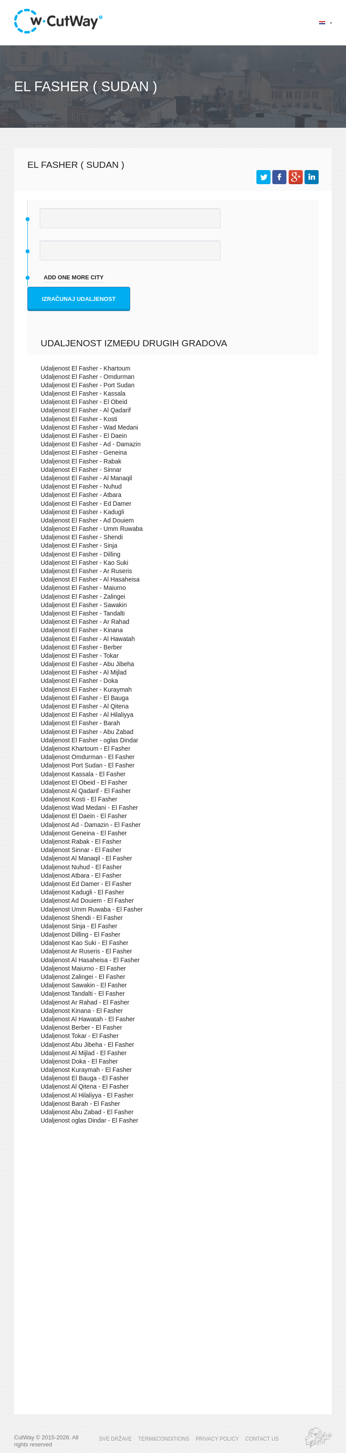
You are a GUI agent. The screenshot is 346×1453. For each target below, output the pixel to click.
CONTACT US (257, 1439)
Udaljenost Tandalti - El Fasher (80, 993)
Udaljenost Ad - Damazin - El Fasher (87, 825)
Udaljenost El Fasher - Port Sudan (84, 385)
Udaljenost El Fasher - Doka (77, 681)
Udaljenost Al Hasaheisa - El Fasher (86, 960)
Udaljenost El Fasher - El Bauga (81, 698)
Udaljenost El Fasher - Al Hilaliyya (84, 715)
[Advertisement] (173, 1207)
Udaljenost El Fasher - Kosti (76, 419)
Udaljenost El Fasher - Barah (77, 723)
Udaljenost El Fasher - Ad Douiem (84, 520)
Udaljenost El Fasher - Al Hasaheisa (86, 579)
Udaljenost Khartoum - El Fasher (82, 748)
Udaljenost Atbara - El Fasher (78, 875)
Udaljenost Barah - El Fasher (77, 1104)
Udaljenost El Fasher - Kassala (80, 393)
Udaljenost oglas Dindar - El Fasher (86, 1120)
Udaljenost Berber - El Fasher (78, 1027)
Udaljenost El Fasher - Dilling (78, 554)
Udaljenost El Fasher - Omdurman (84, 377)
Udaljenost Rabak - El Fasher (78, 841)
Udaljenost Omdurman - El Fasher (84, 757)
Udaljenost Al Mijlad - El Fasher (80, 1053)
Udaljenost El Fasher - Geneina (80, 452)
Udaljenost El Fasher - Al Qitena (81, 706)
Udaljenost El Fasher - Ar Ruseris (83, 571)
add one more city (74, 277)
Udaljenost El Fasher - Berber (78, 647)
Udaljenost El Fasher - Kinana (79, 630)
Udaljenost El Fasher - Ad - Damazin (87, 444)
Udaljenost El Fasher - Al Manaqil (83, 478)
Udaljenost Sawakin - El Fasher (80, 985)
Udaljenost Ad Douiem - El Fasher (84, 900)
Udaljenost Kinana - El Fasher (79, 1011)
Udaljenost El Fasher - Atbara (78, 495)
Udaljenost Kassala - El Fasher (80, 774)
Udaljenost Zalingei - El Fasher (80, 977)
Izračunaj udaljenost (79, 299)
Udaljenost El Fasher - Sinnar (78, 470)
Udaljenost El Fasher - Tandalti (80, 613)
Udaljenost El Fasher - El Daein (80, 436)
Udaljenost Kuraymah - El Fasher (83, 1070)
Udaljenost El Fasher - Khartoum (82, 368)
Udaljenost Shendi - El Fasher (79, 918)
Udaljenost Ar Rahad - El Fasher (82, 1002)
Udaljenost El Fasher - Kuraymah (83, 689)
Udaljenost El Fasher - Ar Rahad (82, 622)
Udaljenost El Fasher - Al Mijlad (80, 672)
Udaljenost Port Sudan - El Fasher (84, 765)
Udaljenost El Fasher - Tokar (77, 655)
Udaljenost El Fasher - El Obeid (81, 402)
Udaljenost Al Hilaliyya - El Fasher (84, 1095)
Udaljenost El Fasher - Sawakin (80, 605)
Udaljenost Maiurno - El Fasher (80, 968)
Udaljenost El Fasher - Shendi (79, 537)
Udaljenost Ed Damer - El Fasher (83, 884)
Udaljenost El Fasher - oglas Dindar (86, 740)
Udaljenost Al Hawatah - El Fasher (84, 1019)
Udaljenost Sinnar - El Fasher (78, 850)
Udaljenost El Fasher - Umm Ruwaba (88, 529)
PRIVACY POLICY (216, 1439)
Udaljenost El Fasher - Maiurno (80, 588)
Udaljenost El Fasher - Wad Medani (86, 427)
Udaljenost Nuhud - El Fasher (78, 867)
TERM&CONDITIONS (165, 1439)
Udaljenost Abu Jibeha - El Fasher (84, 1045)
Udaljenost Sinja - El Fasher (76, 926)
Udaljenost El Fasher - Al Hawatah (84, 639)
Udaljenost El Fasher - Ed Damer (83, 503)
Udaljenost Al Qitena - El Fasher (81, 1086)
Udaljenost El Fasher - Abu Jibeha (84, 664)
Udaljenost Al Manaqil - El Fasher (83, 858)
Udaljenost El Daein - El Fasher (80, 816)
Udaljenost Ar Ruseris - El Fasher (83, 951)
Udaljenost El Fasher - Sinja (76, 545)
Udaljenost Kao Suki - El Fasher (81, 943)
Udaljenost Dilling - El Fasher (78, 934)
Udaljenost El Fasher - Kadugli (79, 512)
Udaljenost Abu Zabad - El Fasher (84, 1112)
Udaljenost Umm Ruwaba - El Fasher (88, 909)
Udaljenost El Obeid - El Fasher (81, 782)
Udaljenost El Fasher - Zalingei (80, 596)
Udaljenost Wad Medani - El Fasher (86, 807)
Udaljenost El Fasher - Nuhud (78, 486)
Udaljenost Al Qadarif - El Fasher (82, 791)
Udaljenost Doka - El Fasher (77, 1061)
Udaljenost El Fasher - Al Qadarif (82, 410)
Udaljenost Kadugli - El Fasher (79, 892)
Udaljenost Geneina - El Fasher (80, 833)
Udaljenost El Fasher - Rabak (78, 461)
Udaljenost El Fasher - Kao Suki (81, 563)
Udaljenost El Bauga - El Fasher (81, 1078)
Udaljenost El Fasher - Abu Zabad (84, 732)
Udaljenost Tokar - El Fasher (77, 1036)
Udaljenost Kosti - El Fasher (76, 799)
